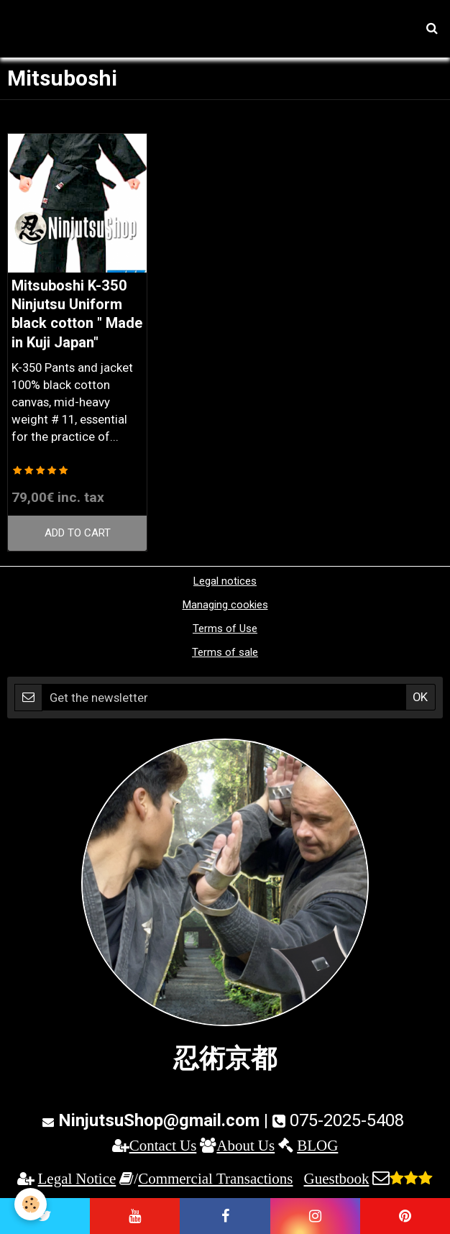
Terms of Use (225, 628)
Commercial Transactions (215, 1178)
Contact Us (163, 1145)
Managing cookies (225, 604)
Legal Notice (77, 1178)
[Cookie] (30, 1204)
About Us (245, 1145)
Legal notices (225, 581)
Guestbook (336, 1178)
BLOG (317, 1145)
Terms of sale (225, 652)
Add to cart (78, 532)
